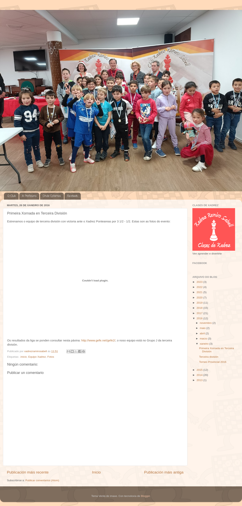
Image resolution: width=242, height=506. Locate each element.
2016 (200, 318)
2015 (200, 369)
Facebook (72, 196)
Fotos (50, 356)
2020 (200, 297)
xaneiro (204, 343)
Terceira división (208, 356)
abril (203, 333)
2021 (200, 292)
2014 (200, 375)
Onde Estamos (52, 196)
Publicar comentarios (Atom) (42, 480)
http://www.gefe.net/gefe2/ (98, 340)
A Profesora (29, 196)
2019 (200, 302)
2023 (200, 281)
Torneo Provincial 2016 (212, 361)
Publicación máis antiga (163, 472)
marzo (204, 338)
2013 (200, 380)
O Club (12, 196)
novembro (206, 322)
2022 (200, 287)
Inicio (96, 472)
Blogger (145, 496)
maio (203, 328)
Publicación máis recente (28, 472)
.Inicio (23, 356)
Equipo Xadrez (37, 356)
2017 (200, 313)
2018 (200, 307)
